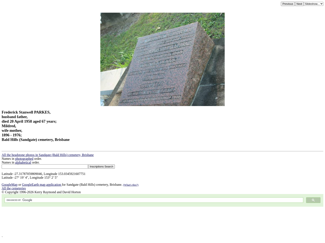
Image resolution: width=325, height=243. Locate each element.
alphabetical (23, 162)
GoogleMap (9, 184)
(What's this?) (130, 184)
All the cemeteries (14, 188)
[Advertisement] (126, 221)
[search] (153, 200)
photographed (24, 158)
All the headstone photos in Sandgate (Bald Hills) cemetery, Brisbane (48, 155)
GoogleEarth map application (42, 184)
